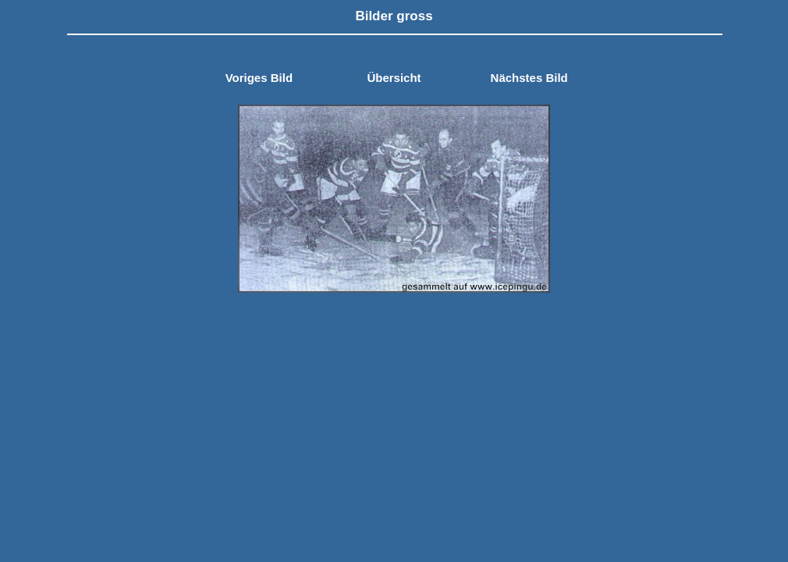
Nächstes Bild (529, 77)
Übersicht (394, 77)
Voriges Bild (259, 77)
